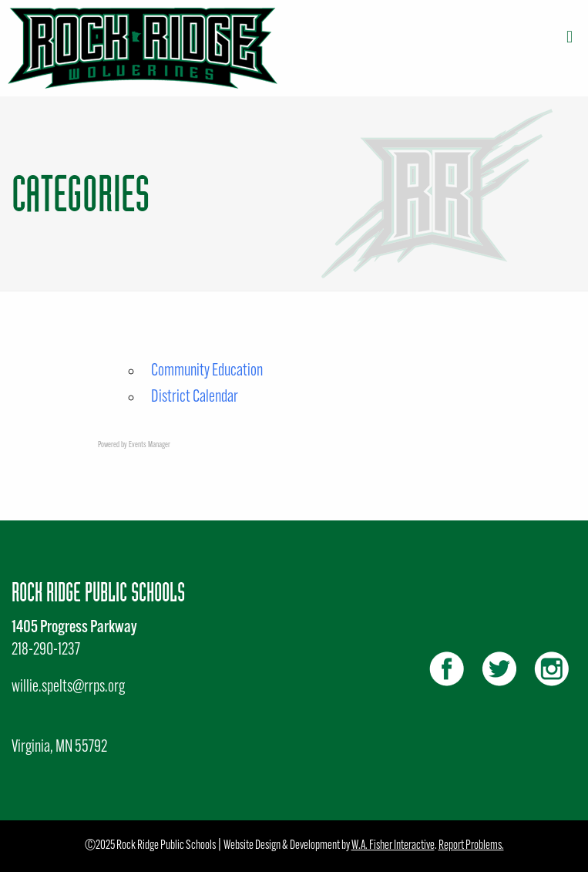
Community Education (207, 371)
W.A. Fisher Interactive (393, 846)
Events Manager (149, 445)
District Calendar (194, 397)
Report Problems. (471, 846)
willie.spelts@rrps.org (68, 687)
